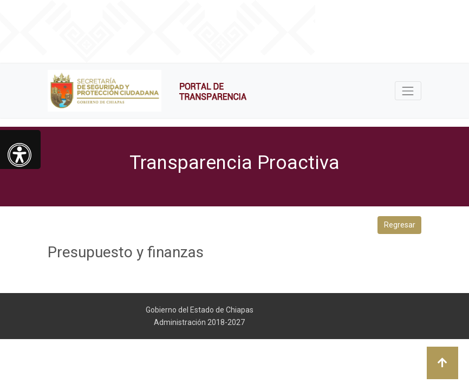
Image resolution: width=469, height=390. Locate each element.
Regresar (399, 224)
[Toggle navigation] (408, 90)
